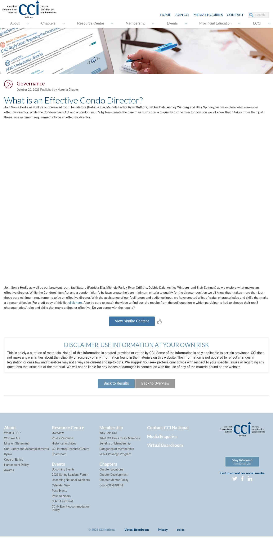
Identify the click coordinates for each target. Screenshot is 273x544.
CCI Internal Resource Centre (70, 454)
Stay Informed (242, 467)
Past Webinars (61, 501)
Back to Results (115, 388)
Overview (58, 438)
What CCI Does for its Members (119, 443)
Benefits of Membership (115, 449)
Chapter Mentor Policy (113, 485)
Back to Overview (156, 388)
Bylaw (8, 459)
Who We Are (12, 443)
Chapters (48, 24)
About (14, 24)
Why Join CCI (108, 438)
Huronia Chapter (68, 90)
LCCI (257, 24)
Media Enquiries (208, 15)
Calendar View (61, 490)
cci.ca (180, 535)
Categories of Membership (116, 454)
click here (109, 306)
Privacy (163, 535)
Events (172, 24)
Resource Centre (90, 24)
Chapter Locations (111, 475)
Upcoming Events (63, 475)
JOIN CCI (182, 15)
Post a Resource (62, 443)
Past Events (59, 496)
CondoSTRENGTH (111, 490)
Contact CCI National (167, 432)
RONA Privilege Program (115, 459)
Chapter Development (113, 480)
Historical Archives (64, 449)
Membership (135, 24)
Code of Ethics (13, 465)
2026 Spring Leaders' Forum (70, 480)
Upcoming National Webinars (71, 485)
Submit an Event (62, 506)
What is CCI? (12, 438)
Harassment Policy (16, 470)
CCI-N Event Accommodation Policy (71, 513)
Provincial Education (215, 24)
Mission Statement (16, 449)
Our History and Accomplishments (26, 454)
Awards (9, 475)
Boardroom (59, 459)
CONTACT (235, 15)
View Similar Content (132, 325)
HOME (165, 15)
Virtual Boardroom (165, 450)
